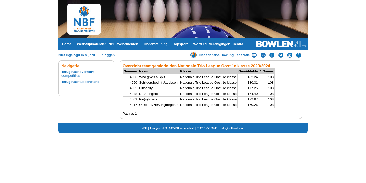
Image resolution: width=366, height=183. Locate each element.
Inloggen (108, 55)
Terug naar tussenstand (80, 82)
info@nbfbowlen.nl (232, 128)
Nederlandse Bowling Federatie (224, 55)
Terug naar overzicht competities (77, 74)
